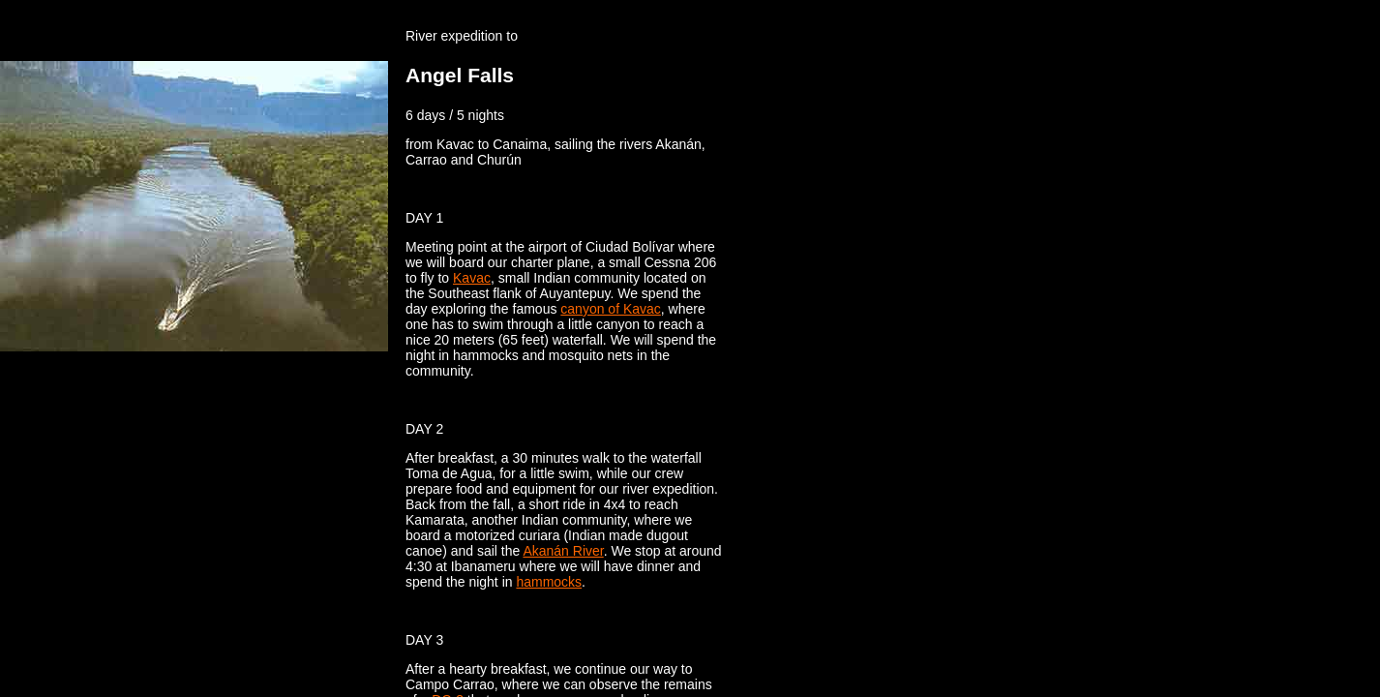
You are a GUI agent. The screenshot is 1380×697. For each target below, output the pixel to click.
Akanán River (563, 551)
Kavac (472, 278)
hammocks (549, 582)
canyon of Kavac (610, 309)
